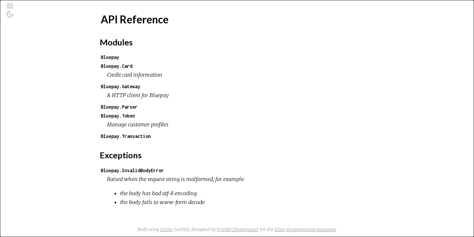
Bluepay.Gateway (170, 86)
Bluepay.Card (166, 66)
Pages (23, 50)
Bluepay (159, 57)
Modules (27, 59)
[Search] (45, 33)
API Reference (33, 87)
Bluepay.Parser (168, 107)
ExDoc (216, 229)
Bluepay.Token (167, 115)
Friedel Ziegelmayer (287, 229)
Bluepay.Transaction (175, 136)
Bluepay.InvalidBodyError (181, 170)
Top (29, 98)
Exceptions (30, 68)
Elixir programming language (354, 229)
